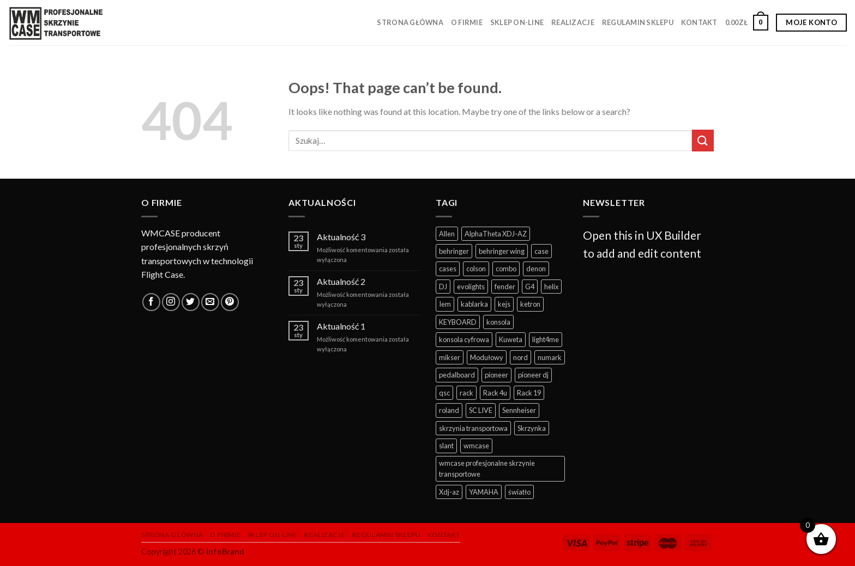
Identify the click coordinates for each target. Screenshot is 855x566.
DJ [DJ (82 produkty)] (443, 286)
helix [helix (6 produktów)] (551, 286)
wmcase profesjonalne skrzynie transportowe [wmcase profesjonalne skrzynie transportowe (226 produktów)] (487, 468)
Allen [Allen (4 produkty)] (447, 233)
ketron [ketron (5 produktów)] (530, 304)
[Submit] (703, 140)
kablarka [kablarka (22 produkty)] (474, 304)
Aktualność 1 (341, 326)
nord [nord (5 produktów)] (520, 357)
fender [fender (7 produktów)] (505, 286)
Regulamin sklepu (637, 22)
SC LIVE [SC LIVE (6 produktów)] (480, 410)
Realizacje (572, 22)
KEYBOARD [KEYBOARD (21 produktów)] (458, 322)
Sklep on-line (517, 22)
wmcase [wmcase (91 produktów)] (476, 445)
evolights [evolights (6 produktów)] (471, 286)
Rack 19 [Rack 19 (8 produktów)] (529, 392)
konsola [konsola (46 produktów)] (498, 322)
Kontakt (699, 22)
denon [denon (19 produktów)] (536, 268)
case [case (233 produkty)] (541, 251)
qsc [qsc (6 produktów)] (444, 392)
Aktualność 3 (341, 237)
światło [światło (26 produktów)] (519, 492)
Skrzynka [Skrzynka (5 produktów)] (531, 428)
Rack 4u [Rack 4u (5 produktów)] (495, 392)
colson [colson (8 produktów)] (476, 268)
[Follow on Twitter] (191, 302)
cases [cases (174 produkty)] (447, 268)
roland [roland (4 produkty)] (449, 410)
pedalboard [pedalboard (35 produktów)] (457, 374)
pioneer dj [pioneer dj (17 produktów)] (533, 374)
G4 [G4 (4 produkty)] (529, 286)
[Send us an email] (210, 302)
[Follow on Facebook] (151, 302)
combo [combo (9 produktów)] (506, 268)
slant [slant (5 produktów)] (446, 445)
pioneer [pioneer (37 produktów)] (496, 374)
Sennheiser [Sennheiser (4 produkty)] (519, 410)
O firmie (467, 22)
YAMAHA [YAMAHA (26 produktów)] (483, 492)
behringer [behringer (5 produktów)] (454, 251)
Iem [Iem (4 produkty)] (445, 304)
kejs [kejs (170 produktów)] (504, 304)
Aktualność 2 (341, 281)
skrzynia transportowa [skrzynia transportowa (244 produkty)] (473, 428)
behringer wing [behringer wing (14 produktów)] (502, 251)
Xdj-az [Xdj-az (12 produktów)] (449, 492)
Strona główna (410, 22)
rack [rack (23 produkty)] (466, 392)
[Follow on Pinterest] (230, 302)
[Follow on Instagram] (171, 302)
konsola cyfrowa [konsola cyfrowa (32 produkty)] (464, 339)
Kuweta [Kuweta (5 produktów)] (510, 339)
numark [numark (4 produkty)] (550, 357)
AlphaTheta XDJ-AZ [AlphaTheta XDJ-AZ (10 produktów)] (496, 233)
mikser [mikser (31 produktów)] (449, 357)
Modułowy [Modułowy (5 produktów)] (486, 357)
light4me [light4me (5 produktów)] (545, 339)
